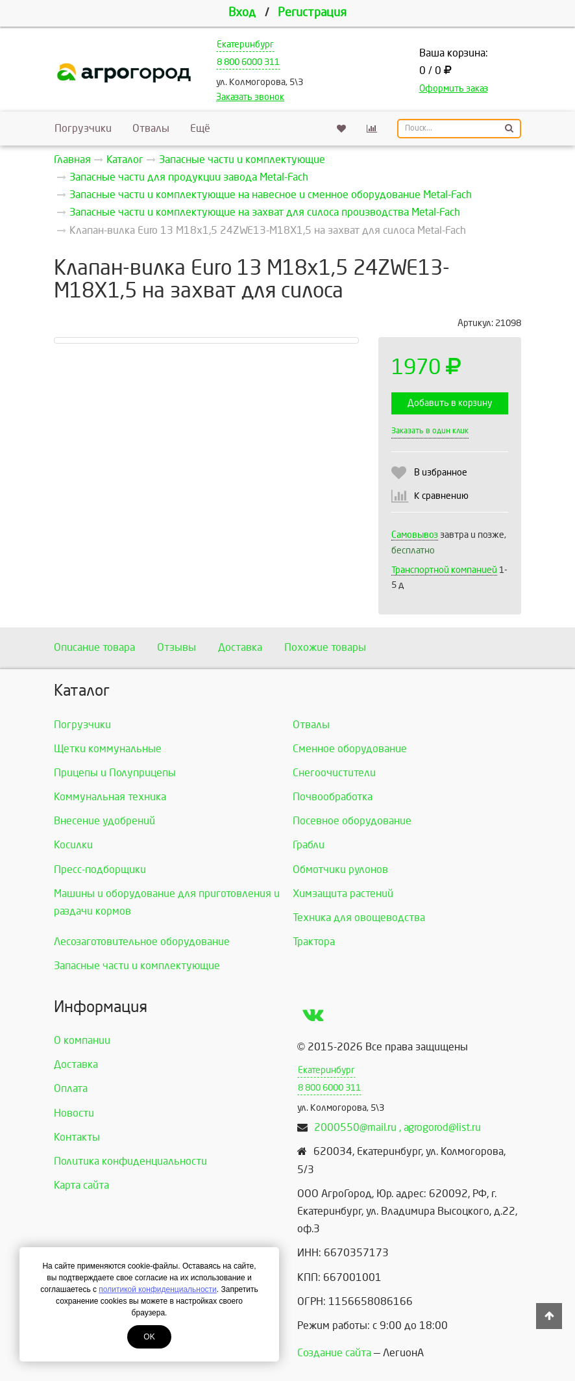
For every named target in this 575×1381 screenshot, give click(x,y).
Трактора (314, 941)
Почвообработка (333, 796)
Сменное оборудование (350, 748)
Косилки (73, 844)
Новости (74, 1113)
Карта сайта (81, 1185)
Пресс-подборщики (100, 869)
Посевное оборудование (352, 820)
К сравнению (441, 496)
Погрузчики (83, 128)
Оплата (71, 1088)
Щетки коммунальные (108, 748)
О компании (82, 1040)
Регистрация (312, 12)
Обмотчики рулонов (340, 869)
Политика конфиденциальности (130, 1161)
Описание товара (94, 647)
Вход (242, 12)
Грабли (308, 844)
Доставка (240, 647)
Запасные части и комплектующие (137, 965)
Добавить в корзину (450, 403)
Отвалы (150, 128)
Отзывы (176, 647)
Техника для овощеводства (359, 917)
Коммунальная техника (110, 796)
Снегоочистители (334, 772)
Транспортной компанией (444, 570)
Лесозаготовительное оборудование (142, 941)
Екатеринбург (245, 44)
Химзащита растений (343, 893)
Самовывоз (414, 535)
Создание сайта (334, 1352)
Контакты (77, 1137)
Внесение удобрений (104, 820)
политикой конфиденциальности (157, 1289)
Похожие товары (325, 647)
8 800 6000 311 (248, 62)
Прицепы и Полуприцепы (115, 772)
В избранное (440, 472)
